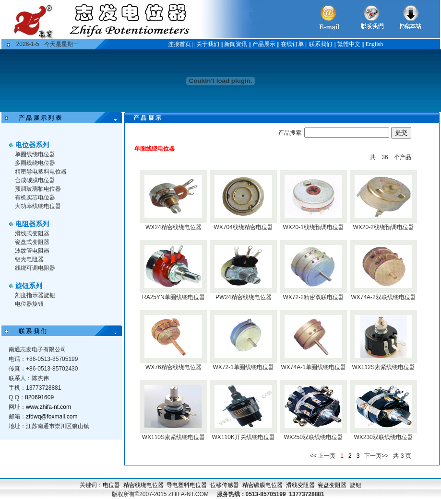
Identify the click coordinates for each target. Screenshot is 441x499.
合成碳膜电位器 (35, 180)
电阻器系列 (32, 224)
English (374, 44)
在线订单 (292, 44)
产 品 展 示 (141, 118)
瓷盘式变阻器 (32, 242)
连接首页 (179, 44)
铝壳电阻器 (29, 259)
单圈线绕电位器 (35, 154)
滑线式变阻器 (32, 233)
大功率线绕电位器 (38, 206)
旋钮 (355, 485)
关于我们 (207, 44)
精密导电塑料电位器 (41, 171)
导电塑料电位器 (187, 485)
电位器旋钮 (29, 304)
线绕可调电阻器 (35, 268)
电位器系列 (32, 145)
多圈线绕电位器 (35, 163)
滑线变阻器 (300, 485)
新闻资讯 (235, 44)
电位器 (111, 485)
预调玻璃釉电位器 (38, 189)
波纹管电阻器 (32, 250)
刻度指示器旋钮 (35, 295)
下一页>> (376, 456)
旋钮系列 (28, 286)
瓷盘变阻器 (332, 485)
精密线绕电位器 (143, 485)
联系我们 (320, 44)
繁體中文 (348, 44)
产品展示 (263, 44)
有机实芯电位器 (35, 197)
